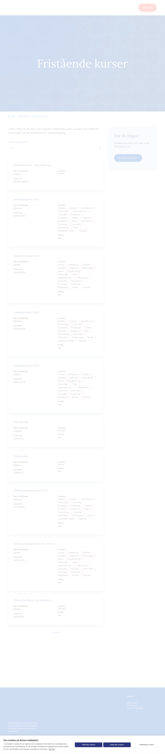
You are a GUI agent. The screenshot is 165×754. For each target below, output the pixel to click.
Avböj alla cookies (117, 745)
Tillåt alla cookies (88, 745)
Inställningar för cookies (146, 744)
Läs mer (52, 749)
